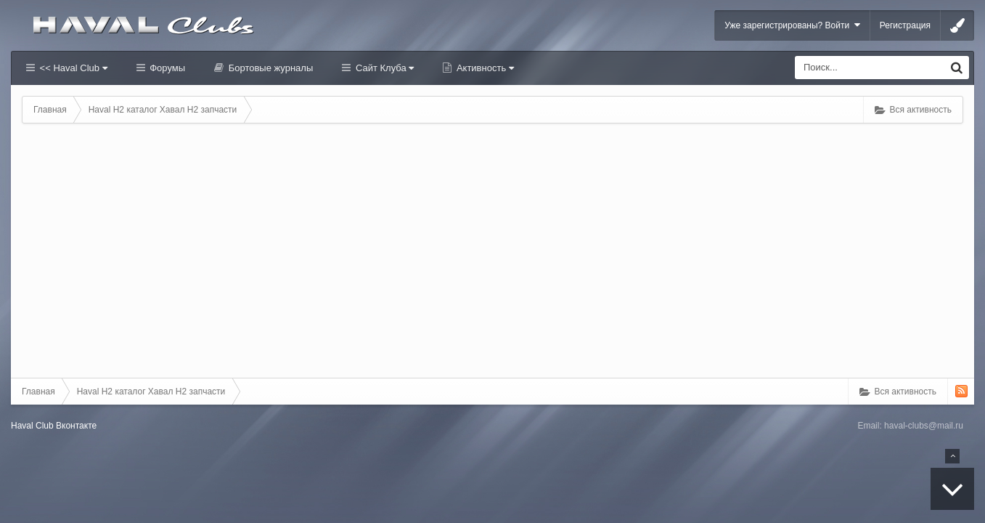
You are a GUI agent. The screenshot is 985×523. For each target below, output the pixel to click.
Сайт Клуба (383, 67)
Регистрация (905, 25)
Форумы (166, 67)
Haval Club (32, 426)
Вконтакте (76, 426)
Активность (484, 67)
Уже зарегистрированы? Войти (792, 25)
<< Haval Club (72, 67)
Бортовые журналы (269, 67)
